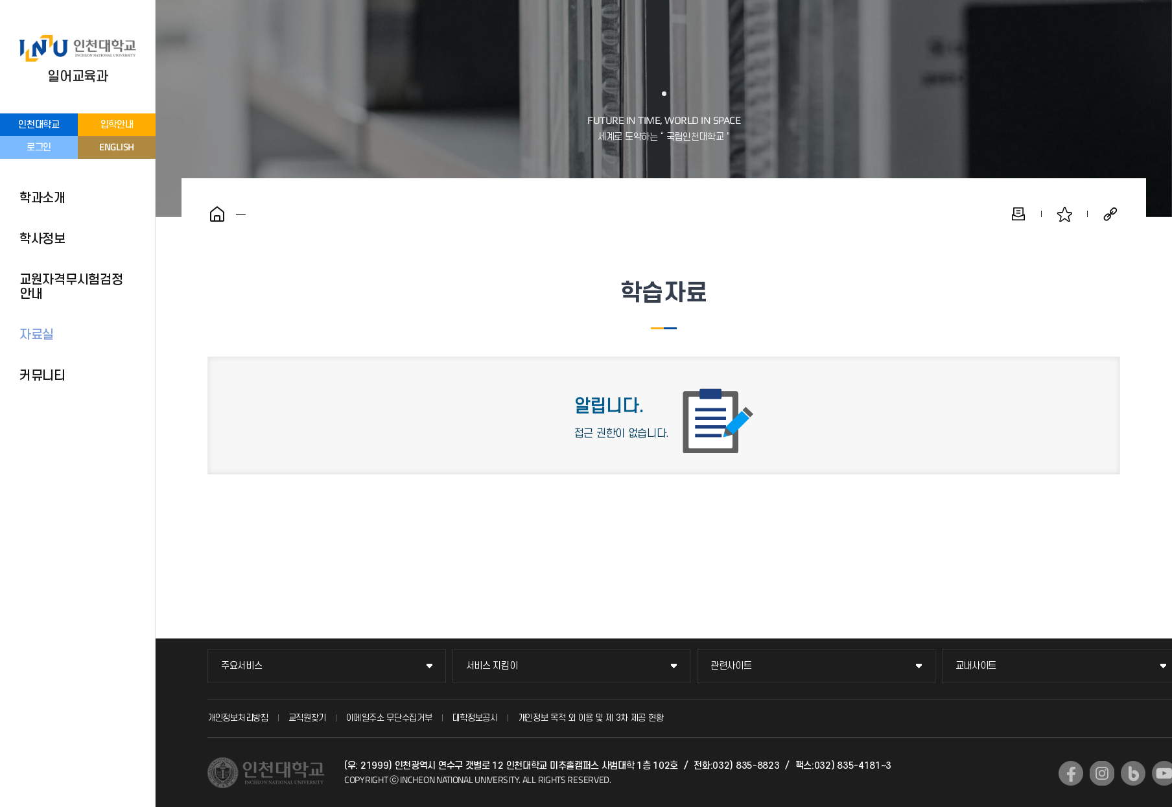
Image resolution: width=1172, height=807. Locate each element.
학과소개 (42, 198)
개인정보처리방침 (237, 718)
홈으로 (217, 214)
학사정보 (42, 239)
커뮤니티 (42, 376)
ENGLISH (116, 146)
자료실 (36, 335)
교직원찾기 (307, 718)
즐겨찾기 (1064, 214)
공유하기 (1110, 214)
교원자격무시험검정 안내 (71, 287)
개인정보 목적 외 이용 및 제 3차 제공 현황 (591, 718)
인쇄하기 (1018, 214)
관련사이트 (731, 666)
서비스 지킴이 (492, 666)
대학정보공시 (475, 718)
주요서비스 (242, 666)
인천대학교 (39, 124)
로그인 (39, 147)
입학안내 (117, 124)
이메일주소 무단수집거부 (389, 718)
